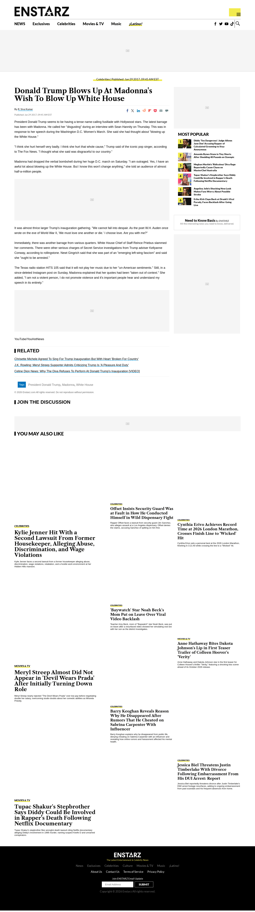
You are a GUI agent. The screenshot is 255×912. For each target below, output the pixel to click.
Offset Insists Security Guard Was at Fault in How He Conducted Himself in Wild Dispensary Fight (141, 514)
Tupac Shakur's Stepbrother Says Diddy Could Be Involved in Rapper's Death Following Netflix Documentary (215, 179)
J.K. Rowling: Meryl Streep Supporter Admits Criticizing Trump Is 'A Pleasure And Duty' (71, 366)
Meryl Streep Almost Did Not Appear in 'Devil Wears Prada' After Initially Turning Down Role (54, 682)
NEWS (20, 24)
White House (84, 386)
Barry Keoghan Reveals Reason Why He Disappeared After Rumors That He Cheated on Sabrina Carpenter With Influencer (139, 721)
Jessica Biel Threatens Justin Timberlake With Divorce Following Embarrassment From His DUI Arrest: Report (208, 773)
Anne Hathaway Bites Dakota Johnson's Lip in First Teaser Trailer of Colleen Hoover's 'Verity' (205, 652)
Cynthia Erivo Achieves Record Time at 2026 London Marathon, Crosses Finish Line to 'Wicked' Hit (208, 533)
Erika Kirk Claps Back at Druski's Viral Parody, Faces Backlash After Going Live (214, 203)
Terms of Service (133, 873)
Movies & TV (99, 24)
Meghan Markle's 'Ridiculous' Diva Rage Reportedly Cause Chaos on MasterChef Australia (215, 168)
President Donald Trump (44, 386)
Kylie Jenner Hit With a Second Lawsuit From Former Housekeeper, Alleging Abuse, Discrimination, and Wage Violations (54, 545)
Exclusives (43, 24)
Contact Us (112, 873)
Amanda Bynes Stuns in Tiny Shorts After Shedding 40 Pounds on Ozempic (214, 157)
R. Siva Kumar (25, 110)
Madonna (68, 386)
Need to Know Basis (200, 222)
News (79, 867)
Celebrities (70, 24)
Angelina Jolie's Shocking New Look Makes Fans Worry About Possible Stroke (212, 193)
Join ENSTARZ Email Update (127, 880)
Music (123, 24)
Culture (128, 867)
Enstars (41, 10)
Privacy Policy (155, 873)
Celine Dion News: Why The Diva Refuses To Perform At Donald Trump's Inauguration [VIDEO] (77, 372)
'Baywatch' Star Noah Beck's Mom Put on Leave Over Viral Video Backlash (138, 616)
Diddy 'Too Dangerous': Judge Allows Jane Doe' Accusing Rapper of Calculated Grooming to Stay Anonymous (213, 146)
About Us (96, 873)
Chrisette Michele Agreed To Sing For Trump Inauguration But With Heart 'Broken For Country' (76, 360)
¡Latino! (144, 24)
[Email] (161, 112)
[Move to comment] (166, 112)
